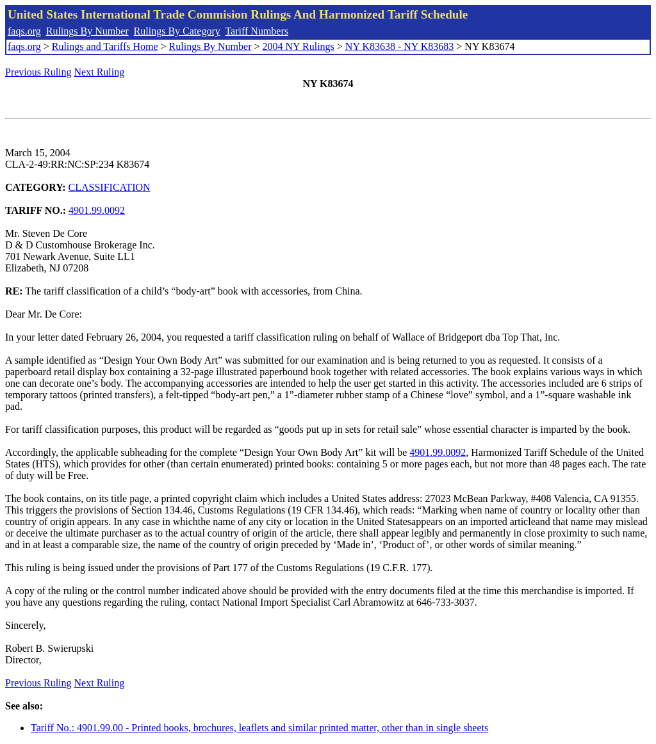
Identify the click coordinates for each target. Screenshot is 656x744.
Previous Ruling (38, 72)
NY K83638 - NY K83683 (399, 46)
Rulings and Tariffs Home (105, 46)
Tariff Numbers (256, 31)
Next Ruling (99, 72)
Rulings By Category (177, 31)
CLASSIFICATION (110, 187)
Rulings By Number (87, 31)
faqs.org (24, 31)
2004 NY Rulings (298, 46)
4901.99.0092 (97, 210)
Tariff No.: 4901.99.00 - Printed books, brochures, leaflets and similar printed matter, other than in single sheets (259, 727)
